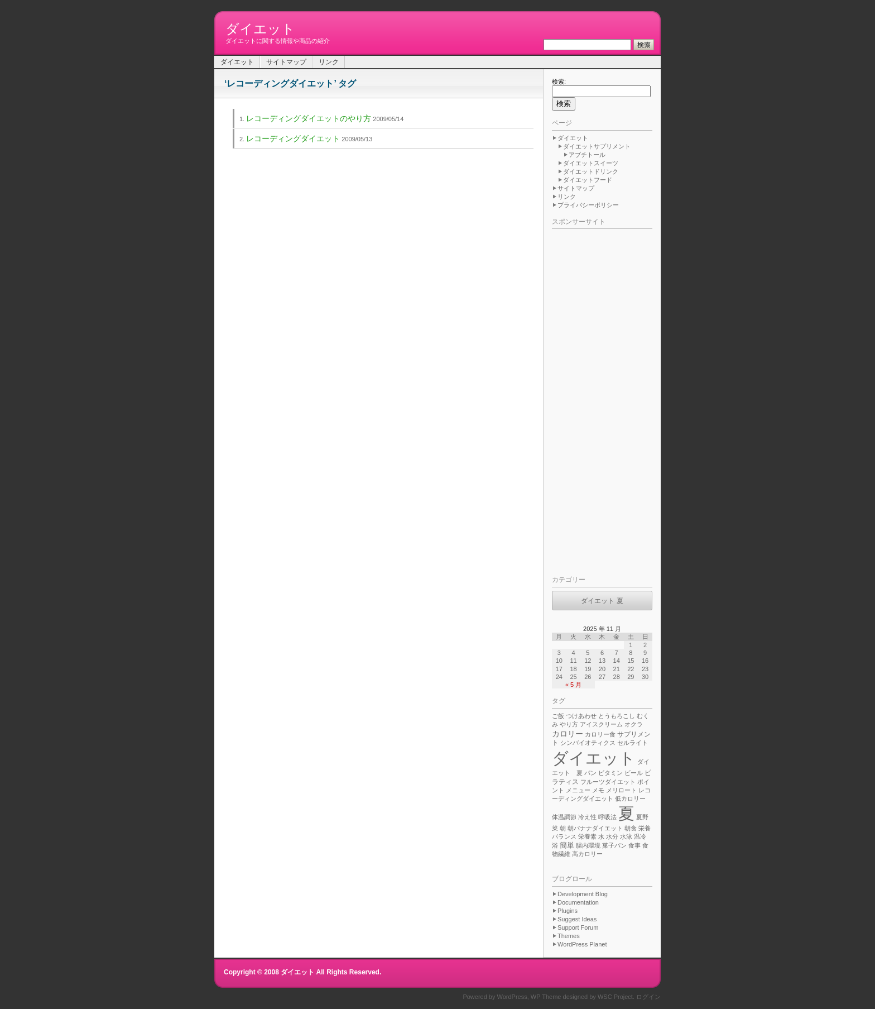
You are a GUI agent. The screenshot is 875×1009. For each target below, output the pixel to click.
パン (590, 772)
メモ (598, 790)
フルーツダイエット (608, 781)
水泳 (626, 836)
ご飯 (558, 715)
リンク (329, 62)
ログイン (648, 996)
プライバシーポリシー (588, 205)
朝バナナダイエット (595, 828)
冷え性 (587, 817)
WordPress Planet (582, 944)
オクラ (633, 724)
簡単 (567, 845)
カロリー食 (600, 734)
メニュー (578, 790)
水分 (612, 836)
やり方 (569, 724)
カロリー (567, 733)
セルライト (632, 742)
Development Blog (582, 894)
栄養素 (587, 836)
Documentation (578, 902)
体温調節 (564, 817)
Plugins (567, 910)
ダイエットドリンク (590, 171)
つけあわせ (581, 715)
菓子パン (614, 845)
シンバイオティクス (588, 742)
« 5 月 (573, 684)
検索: (559, 81)
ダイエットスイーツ (590, 163)
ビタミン (610, 772)
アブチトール (587, 154)
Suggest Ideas (577, 919)
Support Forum (577, 927)
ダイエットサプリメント (597, 146)
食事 (634, 845)
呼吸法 (607, 817)
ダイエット (260, 28)
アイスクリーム (601, 724)
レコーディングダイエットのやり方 (308, 118)
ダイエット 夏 (602, 601)
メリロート (621, 790)
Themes (568, 936)
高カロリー (587, 853)
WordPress (512, 996)
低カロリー (630, 798)
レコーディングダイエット (293, 138)
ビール (633, 772)
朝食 (630, 828)
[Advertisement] (596, 399)
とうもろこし (616, 715)
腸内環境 (588, 845)
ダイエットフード (587, 179)
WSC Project (615, 996)
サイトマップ (286, 62)
